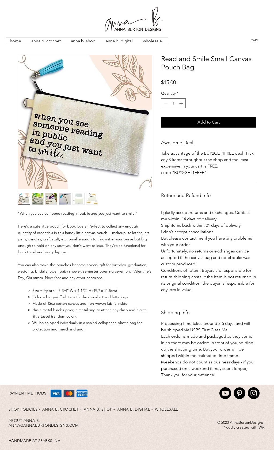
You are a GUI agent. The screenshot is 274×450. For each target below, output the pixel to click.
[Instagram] (254, 393)
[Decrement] (165, 103)
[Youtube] (225, 393)
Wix (261, 427)
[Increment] (181, 103)
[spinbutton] (173, 103)
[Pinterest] (239, 393)
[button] (258, 40)
